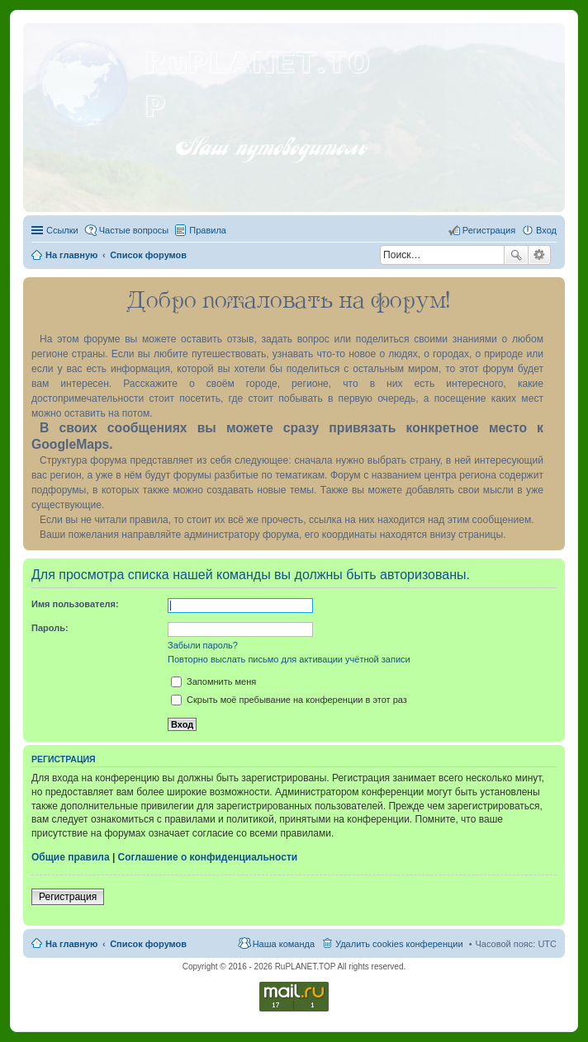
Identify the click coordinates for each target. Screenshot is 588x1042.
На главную (71, 944)
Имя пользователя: (75, 604)
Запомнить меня (213, 681)
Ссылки (62, 230)
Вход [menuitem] (546, 230)
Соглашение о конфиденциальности (208, 857)
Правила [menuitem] (207, 230)
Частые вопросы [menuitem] (134, 230)
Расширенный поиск (540, 255)
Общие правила (70, 857)
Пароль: (50, 628)
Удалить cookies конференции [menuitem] (399, 944)
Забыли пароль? (203, 645)
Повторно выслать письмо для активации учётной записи (289, 659)
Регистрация (68, 897)
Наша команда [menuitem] (284, 944)
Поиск (516, 255)
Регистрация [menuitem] (488, 230)
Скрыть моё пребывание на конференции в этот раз (289, 700)
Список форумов (148, 944)
